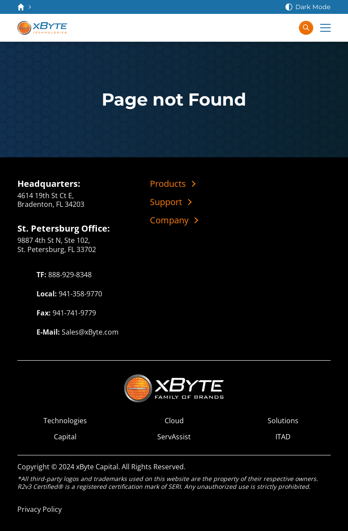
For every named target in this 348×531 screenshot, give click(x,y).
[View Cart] (270, 28)
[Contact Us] (252, 28)
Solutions (283, 420)
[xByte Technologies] (42, 28)
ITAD (283, 436)
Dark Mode (313, 7)
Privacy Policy (39, 509)
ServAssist (174, 436)
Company (169, 220)
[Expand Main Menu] (325, 28)
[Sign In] (287, 28)
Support (166, 202)
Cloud (174, 420)
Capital (65, 436)
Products (168, 183)
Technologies (65, 420)
